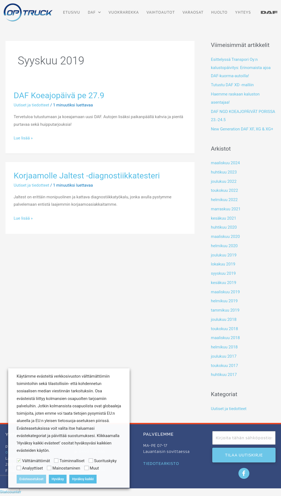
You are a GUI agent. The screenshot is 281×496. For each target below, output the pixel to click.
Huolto (219, 12)
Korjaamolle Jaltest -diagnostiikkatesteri (87, 175)
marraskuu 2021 (226, 209)
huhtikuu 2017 (224, 374)
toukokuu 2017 (224, 365)
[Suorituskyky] (91, 460)
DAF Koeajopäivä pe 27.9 (59, 95)
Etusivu (71, 12)
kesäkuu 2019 (223, 282)
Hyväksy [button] (58, 479)
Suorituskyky (105, 460)
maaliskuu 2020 (225, 236)
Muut (94, 468)
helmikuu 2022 (224, 199)
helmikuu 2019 (224, 300)
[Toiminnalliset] (56, 460)
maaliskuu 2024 (225, 162)
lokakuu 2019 (223, 264)
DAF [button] (94, 12)
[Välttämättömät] (19, 460)
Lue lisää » (23, 138)
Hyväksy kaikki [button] (83, 479)
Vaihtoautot (161, 12)
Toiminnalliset (71, 460)
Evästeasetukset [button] (31, 479)
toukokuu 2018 (224, 328)
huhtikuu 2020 (224, 227)
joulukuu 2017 (224, 356)
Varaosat (193, 12)
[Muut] (86, 468)
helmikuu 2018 (224, 347)
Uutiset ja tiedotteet (31, 105)
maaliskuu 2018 (225, 337)
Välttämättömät (36, 460)
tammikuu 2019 (225, 310)
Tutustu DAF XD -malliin (232, 84)
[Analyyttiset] (19, 468)
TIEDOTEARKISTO (161, 463)
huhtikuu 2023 (224, 172)
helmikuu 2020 (224, 245)
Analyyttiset (32, 468)
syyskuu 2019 (223, 273)
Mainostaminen (66, 468)
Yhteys (243, 12)
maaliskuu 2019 (225, 291)
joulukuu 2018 (224, 319)
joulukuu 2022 (224, 181)
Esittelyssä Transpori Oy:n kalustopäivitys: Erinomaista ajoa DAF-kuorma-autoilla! (241, 67)
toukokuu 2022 (224, 190)
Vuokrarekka (124, 12)
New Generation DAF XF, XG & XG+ (242, 129)
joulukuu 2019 (224, 255)
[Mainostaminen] (49, 468)
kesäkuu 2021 (223, 218)
